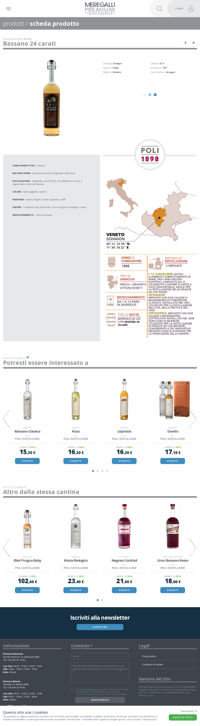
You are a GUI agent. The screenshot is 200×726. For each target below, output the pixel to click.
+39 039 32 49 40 (16, 688)
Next (193, 419)
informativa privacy (92, 690)
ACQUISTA (27, 461)
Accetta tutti (183, 717)
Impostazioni (189, 711)
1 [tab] (93, 471)
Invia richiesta (100, 700)
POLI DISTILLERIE (12, 38)
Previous (7, 419)
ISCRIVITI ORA (100, 627)
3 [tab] (102, 471)
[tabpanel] (27, 419)
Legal (150, 696)
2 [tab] (97, 471)
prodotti (14, 23)
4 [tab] (107, 471)
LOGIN (179, 8)
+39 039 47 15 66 (16, 660)
